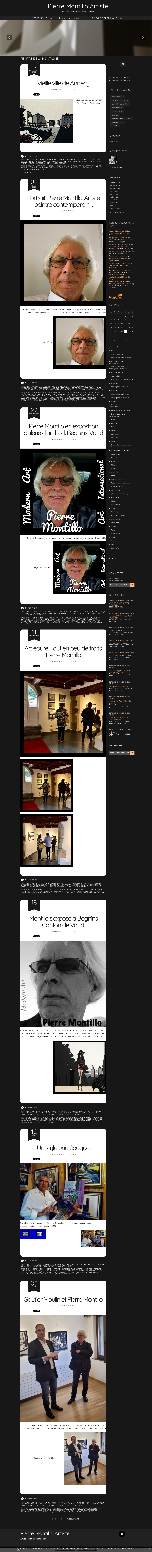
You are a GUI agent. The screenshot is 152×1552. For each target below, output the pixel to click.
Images (113, 441)
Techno (113, 530)
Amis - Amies (116, 347)
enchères (76, 1121)
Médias (91, 388)
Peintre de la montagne (44, 163)
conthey (115, 115)
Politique (115, 498)
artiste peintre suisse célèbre (39, 621)
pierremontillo (117, 108)
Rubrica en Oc (114, 235)
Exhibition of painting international (78, 612)
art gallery (85, 393)
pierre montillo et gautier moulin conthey (47, 1510)
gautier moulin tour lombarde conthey (71, 1508)
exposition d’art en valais (68, 1512)
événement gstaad (81, 397)
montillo (73, 166)
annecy (41, 169)
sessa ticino (26, 399)
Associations (116, 376)
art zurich (68, 397)
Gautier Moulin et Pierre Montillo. (63, 1299)
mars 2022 (114, 205)
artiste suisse (35, 161)
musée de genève (62, 893)
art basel (65, 396)
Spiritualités (116, 523)
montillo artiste (56, 618)
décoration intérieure (81, 623)
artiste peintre (72, 890)
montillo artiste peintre (50, 890)
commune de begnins (95, 1271)
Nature (31, 163)
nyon (61, 1119)
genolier (55, 1119)
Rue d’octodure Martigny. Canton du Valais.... (119, 671)
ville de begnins (58, 1117)
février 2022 (115, 208)
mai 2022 (113, 200)
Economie (114, 401)
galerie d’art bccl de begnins (38, 1117)
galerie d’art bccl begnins (60, 1271)
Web (112, 545)
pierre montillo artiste (36, 393)
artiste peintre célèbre (76, 168)
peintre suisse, (47, 390)
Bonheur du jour (125, 256)
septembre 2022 (116, 191)
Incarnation (114, 261)
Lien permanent (29, 156)
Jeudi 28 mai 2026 (116, 277)
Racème (111, 256)
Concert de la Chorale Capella (121, 251)
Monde (113, 469)
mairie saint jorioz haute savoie (46, 396)
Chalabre (112, 267)
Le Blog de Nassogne (117, 274)
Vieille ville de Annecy (63, 83)
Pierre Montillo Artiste (78, 6)
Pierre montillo (60, 390)
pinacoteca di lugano (57, 399)
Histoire (114, 438)
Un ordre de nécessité (118, 259)
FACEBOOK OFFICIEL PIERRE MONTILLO (121, 617)
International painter (85, 885)
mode (65, 1121)
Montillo (25, 887)
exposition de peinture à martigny (40, 166)
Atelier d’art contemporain (55, 386)
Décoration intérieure (120, 394)
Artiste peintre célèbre (41, 160)
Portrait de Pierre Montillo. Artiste (120, 702)
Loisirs (114, 461)
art (77, 393)
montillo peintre (117, 119)
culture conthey (91, 1510)
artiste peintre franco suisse (50, 394)
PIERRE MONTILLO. (41, 18)
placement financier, (119, 494)
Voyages (114, 541)
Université (115, 534)
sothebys (37, 893)
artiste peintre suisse (44, 1122)
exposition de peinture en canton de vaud (45, 619)
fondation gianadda (78, 396)
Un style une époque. (63, 1147)
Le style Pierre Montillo (118, 687)
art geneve (32, 394)
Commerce (114, 383)
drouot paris (27, 893)
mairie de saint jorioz (73, 618)
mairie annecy (85, 621)
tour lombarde (76, 1510)
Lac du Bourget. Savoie (119, 643)
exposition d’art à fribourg (66, 401)
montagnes (55, 623)
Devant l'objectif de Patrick (121, 248)
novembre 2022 (115, 186)
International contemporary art (75, 161)
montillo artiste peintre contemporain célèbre (50, 1272)
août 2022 (114, 194)
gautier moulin (32, 1508)
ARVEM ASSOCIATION (120, 253)
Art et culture (117, 354)
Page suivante (73, 1519)
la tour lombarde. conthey (42, 401)
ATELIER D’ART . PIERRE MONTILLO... (119, 604)
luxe (70, 1121)
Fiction (114, 423)
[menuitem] (42, 18)
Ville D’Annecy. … (116, 732)
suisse (62, 168)
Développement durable (120, 398)
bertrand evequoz (48, 1512)
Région (113, 501)
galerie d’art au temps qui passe (49, 397)
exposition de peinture (51, 161)
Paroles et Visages (117, 241)
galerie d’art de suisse (76, 399)
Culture (71, 386)
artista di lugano (39, 399)
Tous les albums (115, 167)
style (75, 1274)
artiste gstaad (43, 623)
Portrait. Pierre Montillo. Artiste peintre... (119, 719)
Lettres (114, 458)
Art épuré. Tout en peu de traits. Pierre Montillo (63, 651)
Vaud (90, 390)
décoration (66, 623)
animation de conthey (30, 1512)
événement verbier (97, 397)
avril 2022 (114, 203)
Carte (112, 558)
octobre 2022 (115, 188)
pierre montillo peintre (65, 393)
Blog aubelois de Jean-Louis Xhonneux (121, 285)
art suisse (92, 396)
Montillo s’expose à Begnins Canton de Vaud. (63, 921)
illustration (96, 623)
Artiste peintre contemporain (64, 160)
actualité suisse (28, 1122)
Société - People (75, 390)
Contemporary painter (53, 883)
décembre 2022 (115, 183)
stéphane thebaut (35, 168)
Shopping (114, 512)
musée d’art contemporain (32, 1121)
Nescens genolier (118, 480)
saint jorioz (116, 508)
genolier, (115, 434)
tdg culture (69, 619)
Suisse (84, 390)
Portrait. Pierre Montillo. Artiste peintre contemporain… (63, 201)
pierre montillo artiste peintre (53, 1269)
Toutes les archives (117, 213)
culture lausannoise (53, 1121)
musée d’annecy (48, 893)
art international (70, 394)
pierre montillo (62, 166)
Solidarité (115, 519)
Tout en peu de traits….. (71, 18)
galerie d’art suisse (83, 619)
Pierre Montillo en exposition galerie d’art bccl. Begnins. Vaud (63, 429)
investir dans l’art (64, 1274)
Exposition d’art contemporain (117, 415)
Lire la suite (114, 142)
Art (112, 350)
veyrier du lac (92, 168)
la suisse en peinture (87, 394)
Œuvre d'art (60, 163)
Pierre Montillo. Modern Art (120, 656)
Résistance (115, 505)
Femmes (113, 420)
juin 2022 (114, 197)
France (113, 427)
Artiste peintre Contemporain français (118, 368)
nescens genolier (79, 1271)
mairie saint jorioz (52, 168)
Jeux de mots (116, 454)
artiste (82, 890)
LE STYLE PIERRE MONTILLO (106, 18)
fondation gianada (29, 169)
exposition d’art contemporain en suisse (87, 893)
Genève (56, 388)
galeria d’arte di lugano (91, 891)
